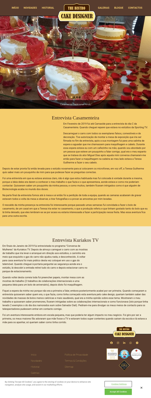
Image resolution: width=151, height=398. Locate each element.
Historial (48, 7)
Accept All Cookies (118, 392)
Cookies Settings (119, 384)
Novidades (30, 7)
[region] (75, 62)
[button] (4, 62)
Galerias (103, 7)
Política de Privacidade (76, 354)
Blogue (118, 7)
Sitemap (69, 366)
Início (15, 7)
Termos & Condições (76, 360)
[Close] (141, 387)
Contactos (135, 7)
